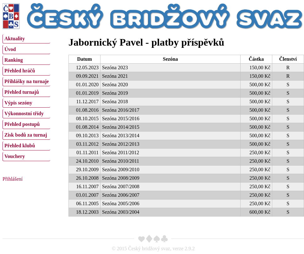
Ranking (13, 60)
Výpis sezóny (18, 102)
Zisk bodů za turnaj (25, 135)
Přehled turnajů (21, 92)
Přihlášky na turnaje (26, 81)
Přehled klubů (19, 145)
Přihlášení (13, 179)
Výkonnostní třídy (24, 113)
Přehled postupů (22, 124)
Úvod (10, 49)
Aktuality (14, 38)
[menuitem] (26, 38)
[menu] (26, 97)
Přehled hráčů (19, 70)
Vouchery (14, 156)
